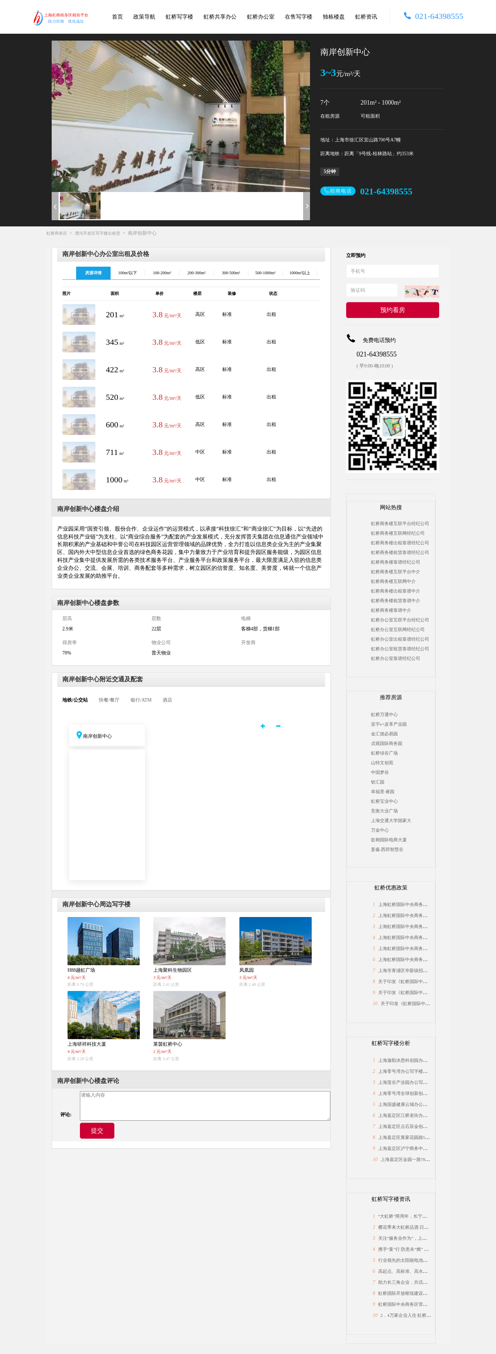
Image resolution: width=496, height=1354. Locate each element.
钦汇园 (377, 782)
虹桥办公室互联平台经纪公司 (400, 619)
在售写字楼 (298, 17)
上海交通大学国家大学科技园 (391, 820)
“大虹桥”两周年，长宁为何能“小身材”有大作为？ (427, 1216)
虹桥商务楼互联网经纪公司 (398, 533)
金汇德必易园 (384, 733)
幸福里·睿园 (382, 791)
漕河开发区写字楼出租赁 (97, 233)
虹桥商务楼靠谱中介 (391, 610)
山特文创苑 (382, 762)
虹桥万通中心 (384, 714)
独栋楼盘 (334, 17)
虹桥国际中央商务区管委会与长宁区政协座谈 (423, 1304)
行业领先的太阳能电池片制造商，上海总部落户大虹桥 (432, 1260)
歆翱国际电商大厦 (389, 839)
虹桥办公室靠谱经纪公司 (395, 658)
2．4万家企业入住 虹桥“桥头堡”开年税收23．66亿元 (432, 1315)
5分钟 (330, 171)
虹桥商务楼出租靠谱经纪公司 (400, 542)
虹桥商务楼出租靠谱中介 (395, 591)
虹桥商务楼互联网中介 (393, 581)
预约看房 (392, 310)
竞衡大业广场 (384, 810)
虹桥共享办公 (220, 17)
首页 (117, 17)
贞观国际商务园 (386, 743)
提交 (97, 1130)
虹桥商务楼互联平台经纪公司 (400, 523)
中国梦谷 (380, 772)
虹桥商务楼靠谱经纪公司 (395, 562)
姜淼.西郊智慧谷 (387, 849)
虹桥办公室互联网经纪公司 (398, 629)
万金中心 (380, 830)
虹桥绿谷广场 (384, 753)
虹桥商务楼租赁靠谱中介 (395, 600)
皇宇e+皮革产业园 (389, 724)
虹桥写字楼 (179, 17)
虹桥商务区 (56, 233)
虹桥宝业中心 (384, 801)
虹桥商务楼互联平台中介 (395, 571)
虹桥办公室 (261, 17)
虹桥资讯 (366, 17)
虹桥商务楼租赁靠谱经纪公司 (400, 552)
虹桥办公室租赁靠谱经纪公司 (400, 648)
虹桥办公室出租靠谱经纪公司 (400, 639)
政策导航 (144, 17)
